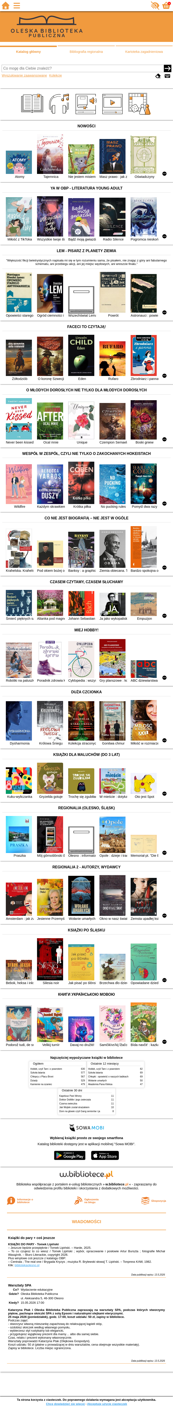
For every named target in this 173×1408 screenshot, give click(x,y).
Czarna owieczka (68, 1103)
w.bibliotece (117, 1184)
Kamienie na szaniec (41, 1084)
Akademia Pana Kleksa (100, 1084)
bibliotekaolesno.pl (27, 1265)
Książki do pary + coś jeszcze (31, 1238)
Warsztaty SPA (19, 1285)
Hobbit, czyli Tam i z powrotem (46, 1069)
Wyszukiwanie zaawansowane (24, 75)
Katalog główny (28, 52)
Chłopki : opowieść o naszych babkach (108, 1076)
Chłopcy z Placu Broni (42, 1076)
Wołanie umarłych (97, 1080)
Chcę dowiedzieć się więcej (65, 1404)
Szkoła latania (38, 1072)
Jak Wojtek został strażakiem (74, 1107)
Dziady (34, 1080)
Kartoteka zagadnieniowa (144, 52)
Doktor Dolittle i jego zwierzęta (75, 1099)
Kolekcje (55, 75)
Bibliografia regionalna (86, 52)
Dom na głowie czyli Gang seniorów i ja (79, 1111)
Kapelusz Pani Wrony (70, 1096)
